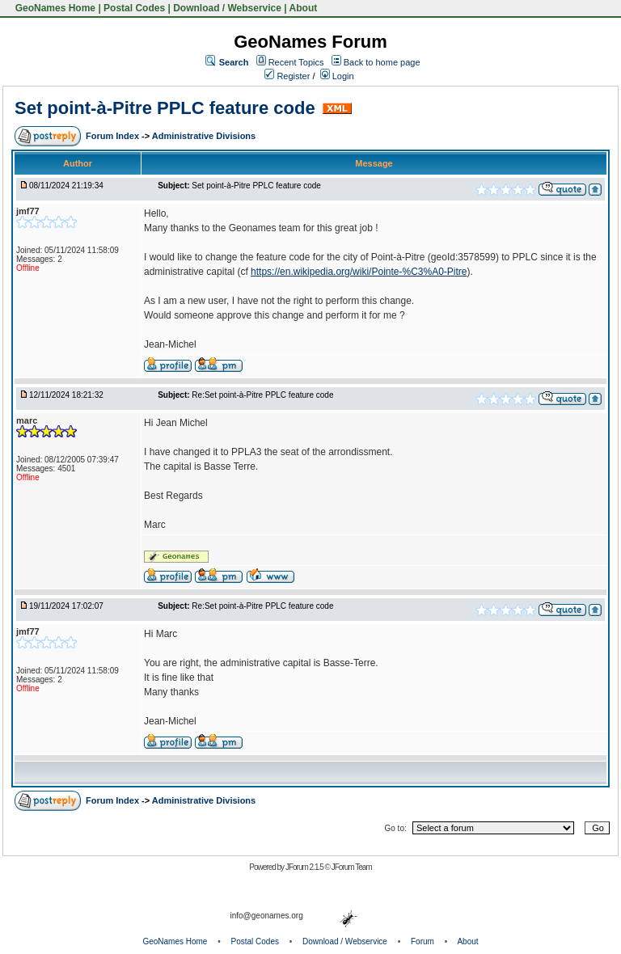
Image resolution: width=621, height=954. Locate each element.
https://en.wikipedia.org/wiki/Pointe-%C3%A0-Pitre (359, 271)
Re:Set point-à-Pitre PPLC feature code (262, 394)
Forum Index (114, 136)
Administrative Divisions (204, 136)
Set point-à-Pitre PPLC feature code (165, 108)
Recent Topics (296, 62)
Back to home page (382, 62)
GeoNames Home (53, 8)
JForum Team (352, 867)
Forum (422, 941)
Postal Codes (134, 8)
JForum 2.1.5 (305, 867)
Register (287, 76)
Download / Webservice (227, 8)
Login (337, 76)
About (303, 8)
